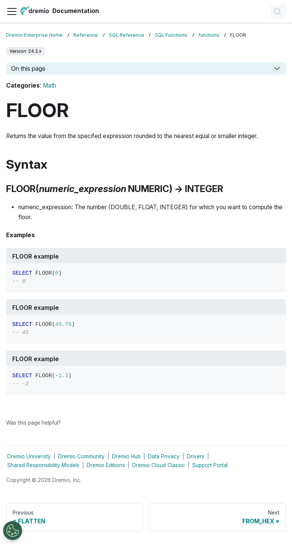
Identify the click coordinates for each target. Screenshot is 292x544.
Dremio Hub (126, 456)
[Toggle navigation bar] (12, 11)
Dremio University (29, 456)
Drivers (195, 456)
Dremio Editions (106, 465)
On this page (28, 68)
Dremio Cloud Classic (158, 465)
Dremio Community (81, 456)
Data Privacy (164, 456)
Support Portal (210, 465)
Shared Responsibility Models (43, 465)
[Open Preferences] (12, 530)
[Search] (278, 11)
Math (49, 85)
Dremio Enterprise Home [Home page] (34, 35)
